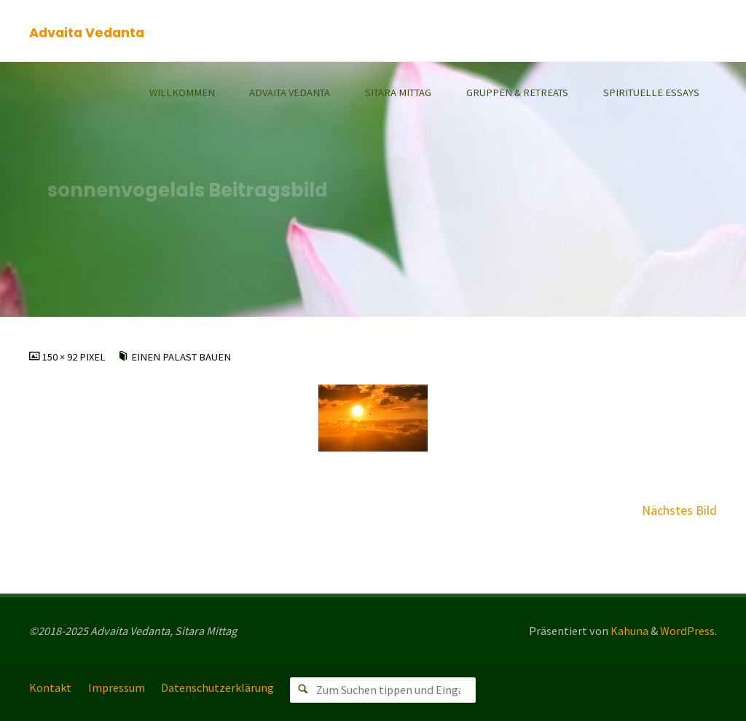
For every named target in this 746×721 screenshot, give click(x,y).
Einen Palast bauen (181, 356)
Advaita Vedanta (86, 32)
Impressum (116, 687)
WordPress (687, 630)
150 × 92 (60, 356)
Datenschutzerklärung (217, 687)
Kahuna (628, 630)
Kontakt (50, 687)
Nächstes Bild (679, 511)
